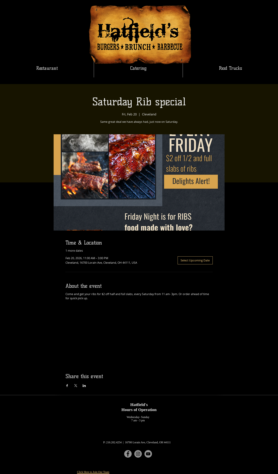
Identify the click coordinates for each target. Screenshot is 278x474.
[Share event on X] (75, 385)
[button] (138, 68)
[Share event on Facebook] (67, 385)
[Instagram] (138, 454)
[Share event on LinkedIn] (84, 385)
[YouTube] (148, 454)
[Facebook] (128, 454)
